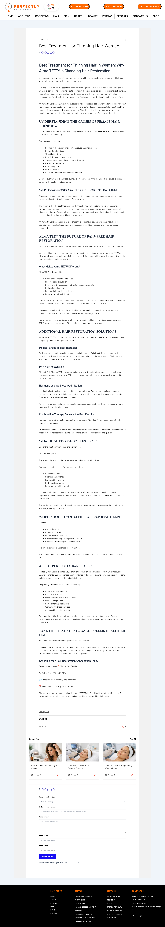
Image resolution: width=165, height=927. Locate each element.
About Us (24, 16)
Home (9, 16)
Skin (66, 16)
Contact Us (140, 16)
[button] (40, 718)
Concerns (42, 16)
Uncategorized (44, 711)
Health (78, 16)
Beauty (93, 16)
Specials (122, 16)
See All (133, 739)
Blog (156, 16)
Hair (56, 16)
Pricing (107, 16)
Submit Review (47, 856)
